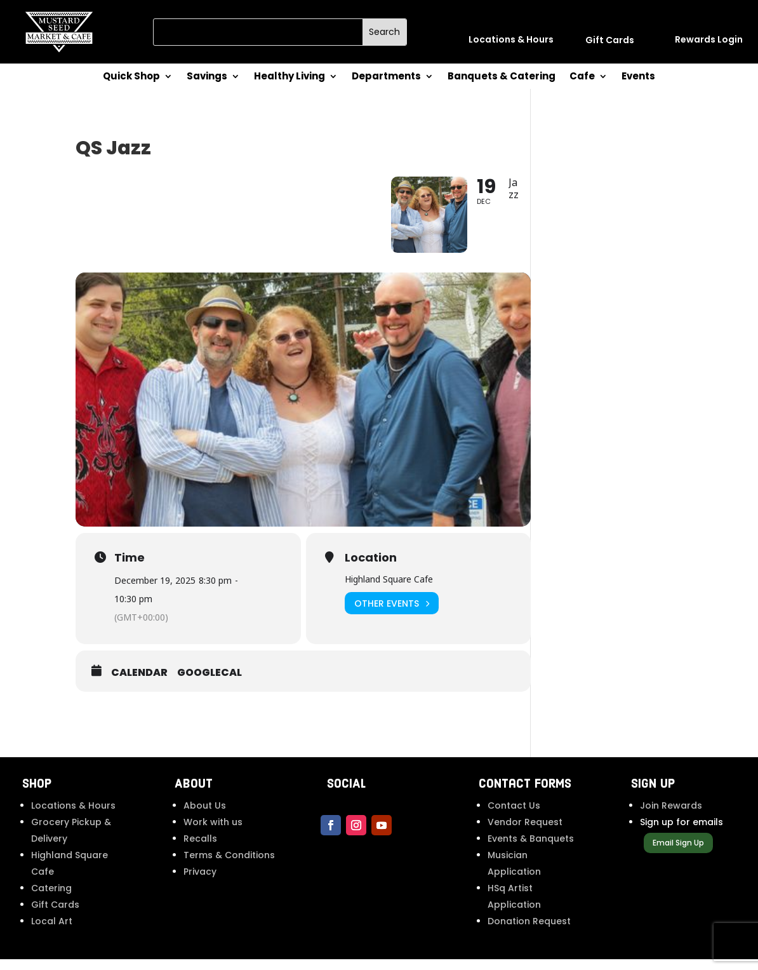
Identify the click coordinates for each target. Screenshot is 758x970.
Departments (386, 77)
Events (638, 77)
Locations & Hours (73, 816)
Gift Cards (55, 915)
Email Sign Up (678, 852)
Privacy (199, 882)
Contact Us (514, 816)
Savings (207, 77)
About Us (204, 816)
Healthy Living (289, 77)
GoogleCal (209, 683)
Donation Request (529, 932)
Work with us (213, 832)
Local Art (51, 932)
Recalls (200, 849)
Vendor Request (525, 832)
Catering (51, 899)
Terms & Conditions (229, 865)
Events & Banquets (531, 849)
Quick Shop (131, 77)
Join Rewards (671, 816)
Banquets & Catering (501, 77)
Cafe (582, 77)
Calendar (139, 683)
